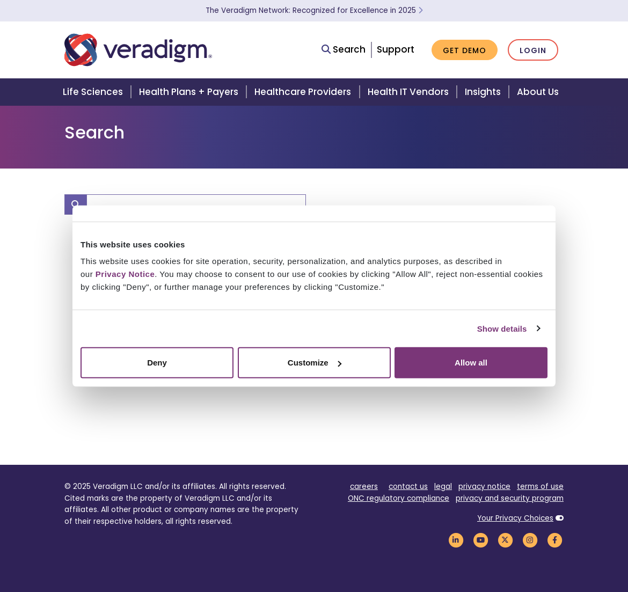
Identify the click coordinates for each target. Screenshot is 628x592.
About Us (538, 91)
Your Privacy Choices (515, 518)
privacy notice (484, 486)
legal (443, 486)
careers (364, 486)
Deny (157, 362)
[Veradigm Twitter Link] (505, 540)
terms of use (540, 486)
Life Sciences (93, 91)
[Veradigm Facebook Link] (554, 540)
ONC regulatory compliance (398, 498)
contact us (408, 486)
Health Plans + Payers (188, 91)
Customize (314, 362)
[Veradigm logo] (138, 50)
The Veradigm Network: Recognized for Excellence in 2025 (314, 10)
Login (533, 50)
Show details (502, 328)
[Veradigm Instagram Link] (530, 540)
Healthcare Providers (302, 91)
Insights (483, 91)
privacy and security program (510, 498)
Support (395, 49)
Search (344, 49)
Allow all (471, 362)
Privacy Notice (125, 274)
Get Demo (464, 50)
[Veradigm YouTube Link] (480, 540)
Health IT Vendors (408, 91)
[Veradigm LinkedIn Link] (456, 540)
